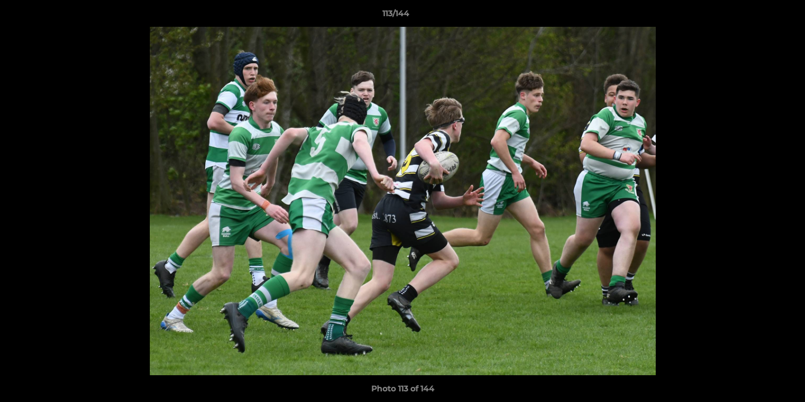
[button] (758, 16)
